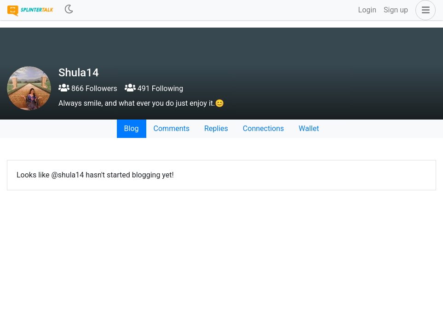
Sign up (396, 10)
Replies (216, 128)
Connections (263, 128)
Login (367, 10)
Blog (131, 128)
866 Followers (87, 88)
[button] (424, 10)
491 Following (154, 88)
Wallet (309, 128)
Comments (172, 128)
